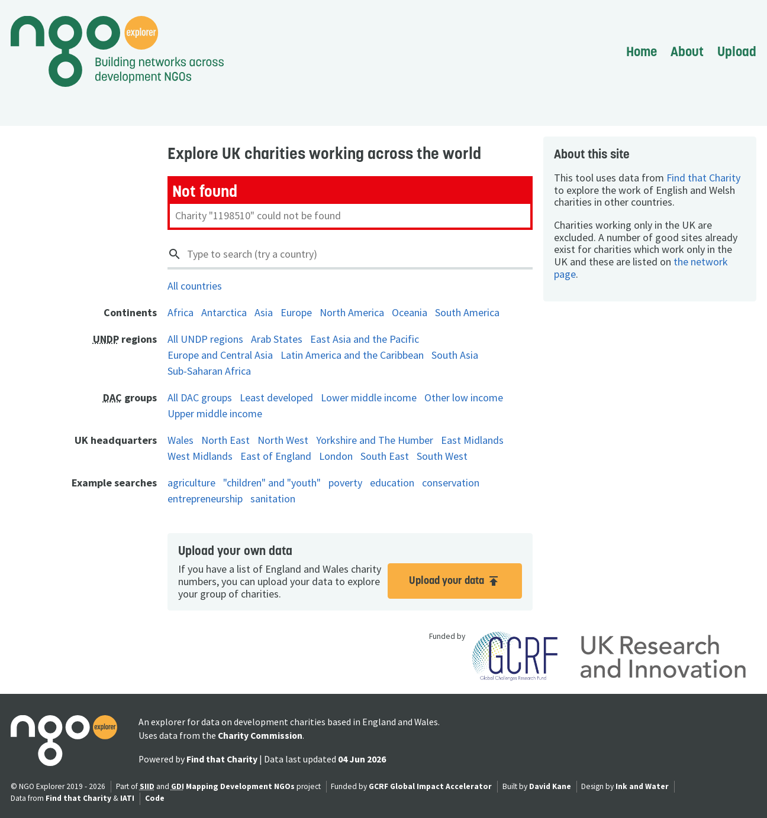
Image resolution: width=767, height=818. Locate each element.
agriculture (191, 482)
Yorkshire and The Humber (374, 440)
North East (225, 440)
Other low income (463, 397)
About (687, 51)
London (336, 456)
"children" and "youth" (272, 482)
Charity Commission (260, 735)
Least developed (276, 397)
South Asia (454, 355)
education (392, 482)
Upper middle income (214, 413)
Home (641, 51)
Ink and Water (642, 786)
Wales (180, 440)
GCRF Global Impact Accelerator (430, 786)
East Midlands (472, 440)
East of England (275, 456)
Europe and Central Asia (220, 355)
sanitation (272, 498)
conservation (450, 482)
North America (352, 312)
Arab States (276, 339)
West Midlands (200, 456)
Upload (736, 51)
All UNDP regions (205, 339)
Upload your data (455, 580)
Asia (263, 312)
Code (155, 798)
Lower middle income (369, 397)
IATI (127, 798)
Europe (296, 312)
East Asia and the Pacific (364, 339)
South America (467, 312)
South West (442, 456)
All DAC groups (199, 397)
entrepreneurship (205, 498)
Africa (180, 312)
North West (282, 440)
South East (384, 456)
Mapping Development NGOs (240, 786)
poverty (345, 482)
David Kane (550, 786)
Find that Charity (703, 177)
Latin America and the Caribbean (352, 355)
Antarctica (224, 312)
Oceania (409, 312)
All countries (194, 286)
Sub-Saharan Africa (209, 371)
